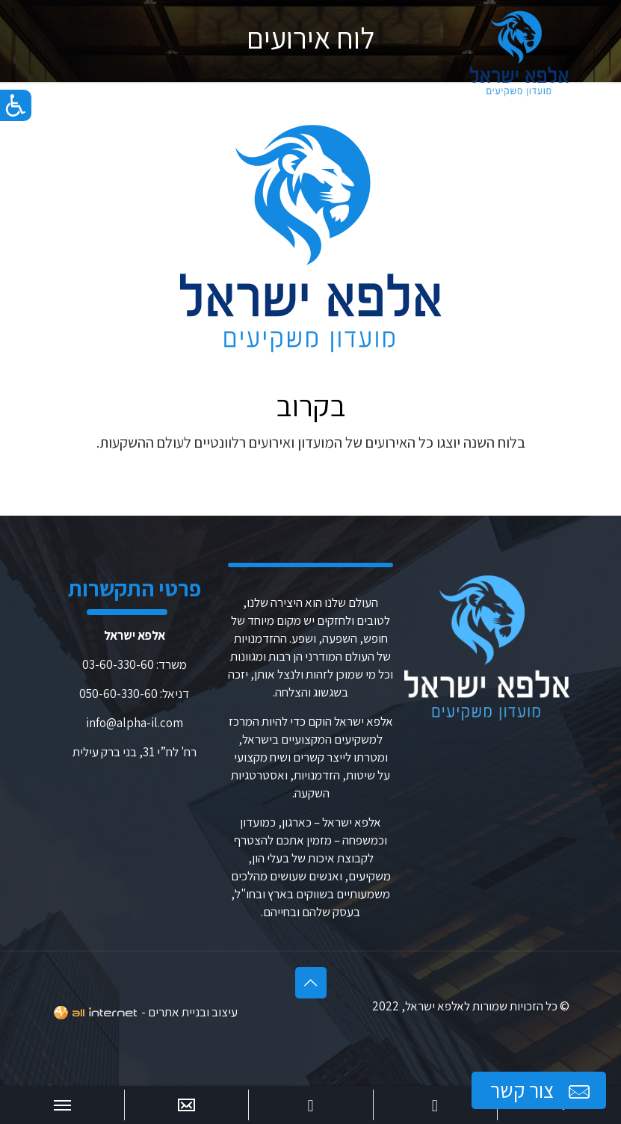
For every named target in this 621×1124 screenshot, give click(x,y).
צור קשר (541, 1090)
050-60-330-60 (118, 693)
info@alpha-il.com (134, 722)
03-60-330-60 (118, 664)
